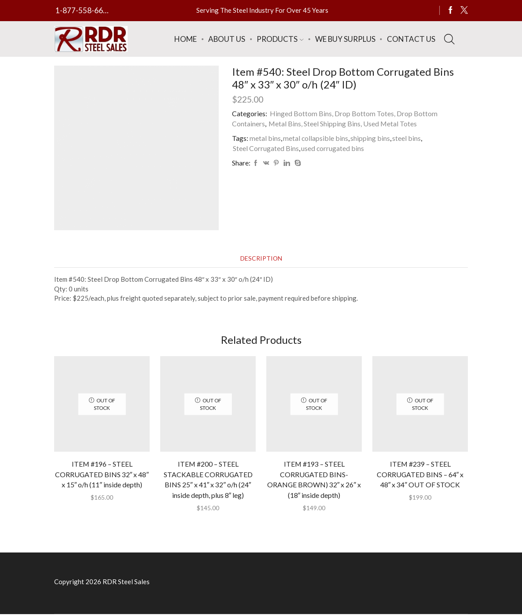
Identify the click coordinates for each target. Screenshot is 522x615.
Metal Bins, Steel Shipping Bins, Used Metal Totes (342, 123)
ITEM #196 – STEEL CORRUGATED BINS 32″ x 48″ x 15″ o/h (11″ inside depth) (102, 474)
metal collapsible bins (316, 138)
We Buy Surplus (345, 39)
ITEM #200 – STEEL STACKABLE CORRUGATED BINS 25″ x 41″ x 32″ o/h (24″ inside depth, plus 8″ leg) (208, 480)
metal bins (265, 138)
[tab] (261, 258)
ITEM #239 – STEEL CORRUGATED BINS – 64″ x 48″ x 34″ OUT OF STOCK (420, 474)
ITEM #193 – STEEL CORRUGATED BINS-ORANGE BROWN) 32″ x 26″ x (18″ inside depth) (314, 480)
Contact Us (411, 39)
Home (185, 39)
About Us (226, 39)
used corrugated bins (332, 148)
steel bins (407, 138)
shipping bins (370, 138)
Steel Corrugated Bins (266, 148)
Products (280, 39)
